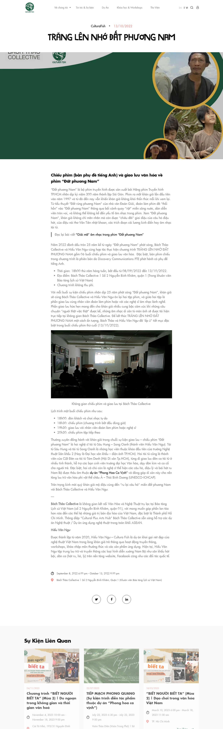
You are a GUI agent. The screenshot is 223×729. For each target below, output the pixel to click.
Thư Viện (155, 7)
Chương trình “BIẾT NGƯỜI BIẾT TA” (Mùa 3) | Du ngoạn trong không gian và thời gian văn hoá (51, 700)
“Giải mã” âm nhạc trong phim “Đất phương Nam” (110, 234)
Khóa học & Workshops (129, 7)
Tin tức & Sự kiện (85, 7)
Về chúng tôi (61, 7)
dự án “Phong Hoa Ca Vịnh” (109, 473)
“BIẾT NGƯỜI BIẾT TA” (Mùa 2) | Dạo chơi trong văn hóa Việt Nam (170, 698)
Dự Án (105, 7)
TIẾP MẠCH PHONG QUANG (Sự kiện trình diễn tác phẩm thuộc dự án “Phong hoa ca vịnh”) (110, 700)
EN (180, 7)
